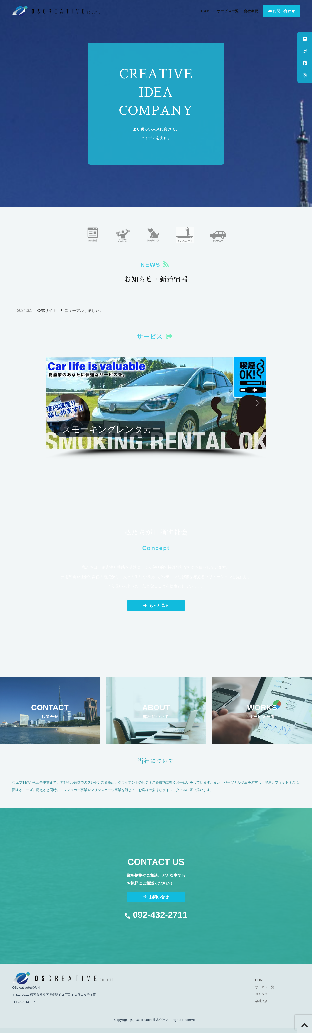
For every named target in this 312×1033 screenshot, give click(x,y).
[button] (156, 403)
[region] (156, 408)
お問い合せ (156, 897)
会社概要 (251, 11)
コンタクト (263, 994)
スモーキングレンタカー (111, 429)
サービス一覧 (228, 11)
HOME (206, 11)
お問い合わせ (281, 11)
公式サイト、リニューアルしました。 (60, 310)
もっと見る (156, 605)
